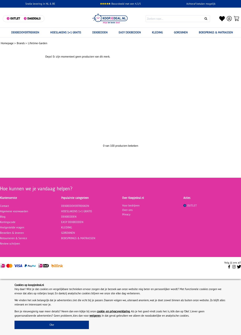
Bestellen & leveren (12, 233)
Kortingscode (7, 222)
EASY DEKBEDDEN (130, 32)
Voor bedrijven (130, 205)
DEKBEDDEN (99, 32)
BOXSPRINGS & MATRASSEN (216, 32)
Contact (4, 206)
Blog (2, 216)
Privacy (126, 214)
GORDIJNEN (181, 32)
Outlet (15, 18)
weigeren (95, 315)
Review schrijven (10, 243)
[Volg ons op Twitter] (239, 268)
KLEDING (157, 32)
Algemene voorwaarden (14, 211)
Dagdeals (34, 18)
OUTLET (190, 205)
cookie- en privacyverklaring (113, 311)
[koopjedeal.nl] (110, 19)
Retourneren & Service (13, 238)
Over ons (127, 210)
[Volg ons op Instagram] (234, 268)
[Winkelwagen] (236, 18)
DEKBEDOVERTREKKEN (25, 32)
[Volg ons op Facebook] (229, 268)
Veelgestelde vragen (12, 227)
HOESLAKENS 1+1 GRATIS (65, 32)
